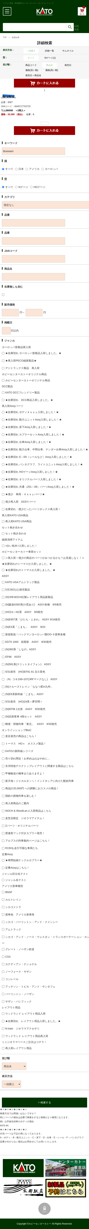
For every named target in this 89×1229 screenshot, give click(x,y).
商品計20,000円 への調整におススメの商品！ (32, 788)
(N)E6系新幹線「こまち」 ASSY (24, 694)
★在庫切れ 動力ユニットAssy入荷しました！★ (33, 419)
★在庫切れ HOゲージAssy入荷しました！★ (31, 471)
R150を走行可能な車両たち (21, 848)
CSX (8, 956)
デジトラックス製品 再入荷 (22, 368)
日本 (21, 168)
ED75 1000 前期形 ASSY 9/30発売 (28, 641)
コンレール (11, 979)
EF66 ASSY (13, 656)
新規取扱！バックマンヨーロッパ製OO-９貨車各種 (35, 634)
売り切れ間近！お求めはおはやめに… (27, 758)
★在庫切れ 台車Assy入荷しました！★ (28, 441)
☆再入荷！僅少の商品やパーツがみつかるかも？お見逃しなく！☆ (44, 557)
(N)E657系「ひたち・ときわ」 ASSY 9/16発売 (32, 619)
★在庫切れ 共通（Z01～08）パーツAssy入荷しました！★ (40, 486)
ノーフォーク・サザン (18, 971)
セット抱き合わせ (15, 533)
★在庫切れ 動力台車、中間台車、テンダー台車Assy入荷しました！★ (46, 449)
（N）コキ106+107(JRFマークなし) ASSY (31, 679)
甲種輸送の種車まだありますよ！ (25, 773)
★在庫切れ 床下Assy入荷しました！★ (28, 427)
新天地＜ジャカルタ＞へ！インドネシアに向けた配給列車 (39, 780)
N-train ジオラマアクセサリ (22, 1028)
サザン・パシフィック (18, 1001)
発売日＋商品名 (33, 75)
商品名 (49, 65)
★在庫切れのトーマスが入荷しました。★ (30, 569)
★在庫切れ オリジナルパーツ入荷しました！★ (33, 479)
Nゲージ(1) (50, 58)
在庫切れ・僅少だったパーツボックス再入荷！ (33, 509)
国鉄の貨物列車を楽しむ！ (21, 795)
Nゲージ (23, 187)
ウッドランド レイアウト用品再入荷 (26, 1036)
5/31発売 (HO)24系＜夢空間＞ (24, 701)
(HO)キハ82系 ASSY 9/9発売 (24, 611)
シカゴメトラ (13, 907)
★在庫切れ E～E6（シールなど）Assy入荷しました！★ (38, 456)
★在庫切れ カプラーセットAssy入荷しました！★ (34, 434)
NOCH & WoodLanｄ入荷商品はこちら (28, 810)
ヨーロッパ (51, 168)
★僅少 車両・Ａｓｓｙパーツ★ (25, 494)
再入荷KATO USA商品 (18, 521)
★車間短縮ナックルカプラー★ (23, 860)
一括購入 (31, 50)
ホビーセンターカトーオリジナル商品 (27, 380)
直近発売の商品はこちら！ (21, 736)
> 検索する (44, 1102)
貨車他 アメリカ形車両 (19, 914)
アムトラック (13, 929)
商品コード (31, 65)
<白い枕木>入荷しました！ (21, 545)
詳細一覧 (49, 50)
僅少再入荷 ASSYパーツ (20, 501)
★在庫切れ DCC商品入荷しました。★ (29, 399)
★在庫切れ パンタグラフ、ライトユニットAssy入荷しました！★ (44, 464)
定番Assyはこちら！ (17, 867)
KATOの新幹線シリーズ (19, 751)
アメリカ (34, 168)
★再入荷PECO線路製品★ (21, 360)
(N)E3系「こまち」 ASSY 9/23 (25, 626)
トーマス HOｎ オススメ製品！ (25, 743)
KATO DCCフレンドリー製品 (22, 392)
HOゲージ (39, 187)
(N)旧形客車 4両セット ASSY (23, 716)
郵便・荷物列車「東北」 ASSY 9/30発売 (31, 723)
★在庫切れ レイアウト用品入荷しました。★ (33, 1021)
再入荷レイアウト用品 (18, 1048)
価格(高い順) (51, 70)
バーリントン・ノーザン (19, 994)
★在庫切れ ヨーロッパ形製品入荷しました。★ (33, 353)
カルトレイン (13, 899)
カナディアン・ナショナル (21, 964)
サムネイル (68, 50)
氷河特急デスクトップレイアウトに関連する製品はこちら (39, 765)
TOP (5, 37)
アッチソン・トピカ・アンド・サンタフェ (30, 986)
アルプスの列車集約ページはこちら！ (27, 840)
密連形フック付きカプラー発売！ (25, 833)
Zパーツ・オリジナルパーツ (22, 825)
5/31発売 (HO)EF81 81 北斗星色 (25, 671)
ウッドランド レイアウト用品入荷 (25, 1013)
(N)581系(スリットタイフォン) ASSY (28, 664)
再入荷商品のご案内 (17, 803)
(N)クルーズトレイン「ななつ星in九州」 (29, 686)
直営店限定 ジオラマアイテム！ (25, 818)
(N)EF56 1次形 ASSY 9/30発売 (25, 709)
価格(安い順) (31, 70)
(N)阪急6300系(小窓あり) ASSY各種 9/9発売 (33, 604)
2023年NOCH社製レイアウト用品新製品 (29, 597)
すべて (31, 58)
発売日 (68, 65)
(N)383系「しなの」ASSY (20, 649)
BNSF (8, 892)
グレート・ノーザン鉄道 (19, 949)
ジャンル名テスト (15, 879)
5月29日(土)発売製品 (17, 589)
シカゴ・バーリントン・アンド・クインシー (31, 921)
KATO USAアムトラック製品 (22, 582)
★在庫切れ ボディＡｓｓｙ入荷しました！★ (32, 412)
